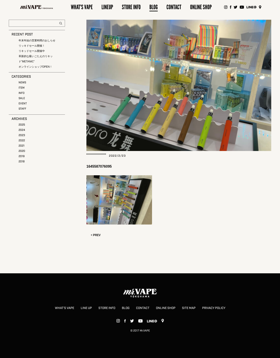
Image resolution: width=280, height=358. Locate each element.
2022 (22, 140)
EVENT (23, 103)
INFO (21, 93)
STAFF (22, 109)
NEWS (22, 82)
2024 (22, 130)
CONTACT (142, 308)
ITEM (21, 88)
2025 (22, 124)
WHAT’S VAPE (64, 308)
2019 (21, 156)
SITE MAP (189, 308)
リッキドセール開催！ (32, 45)
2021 (21, 145)
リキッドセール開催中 (32, 51)
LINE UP (86, 308)
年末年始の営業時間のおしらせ (37, 40)
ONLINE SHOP (165, 308)
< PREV (96, 235)
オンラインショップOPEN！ (35, 66)
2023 (22, 135)
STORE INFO (106, 308)
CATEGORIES (21, 77)
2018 (21, 161)
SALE (22, 98)
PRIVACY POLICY (213, 308)
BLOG (126, 308)
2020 (22, 151)
